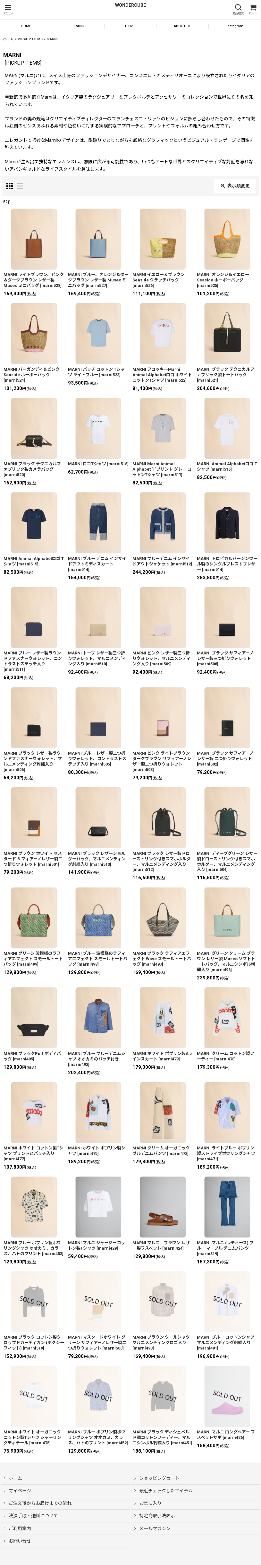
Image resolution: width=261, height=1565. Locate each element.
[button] (8, 9)
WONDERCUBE (130, 5)
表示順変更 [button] (235, 185)
